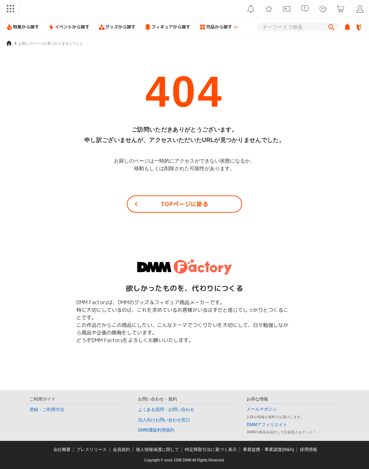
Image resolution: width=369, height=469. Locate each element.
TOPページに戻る (170, 204)
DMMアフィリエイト (266, 424)
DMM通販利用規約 (156, 430)
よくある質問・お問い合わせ (166, 409)
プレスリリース (91, 449)
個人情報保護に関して (157, 449)
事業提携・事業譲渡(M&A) (268, 449)
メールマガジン (261, 409)
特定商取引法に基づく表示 (211, 449)
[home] (9, 43)
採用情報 (308, 449)
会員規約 (121, 449)
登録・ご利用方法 (47, 409)
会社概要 (62, 449)
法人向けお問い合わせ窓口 (164, 419)
